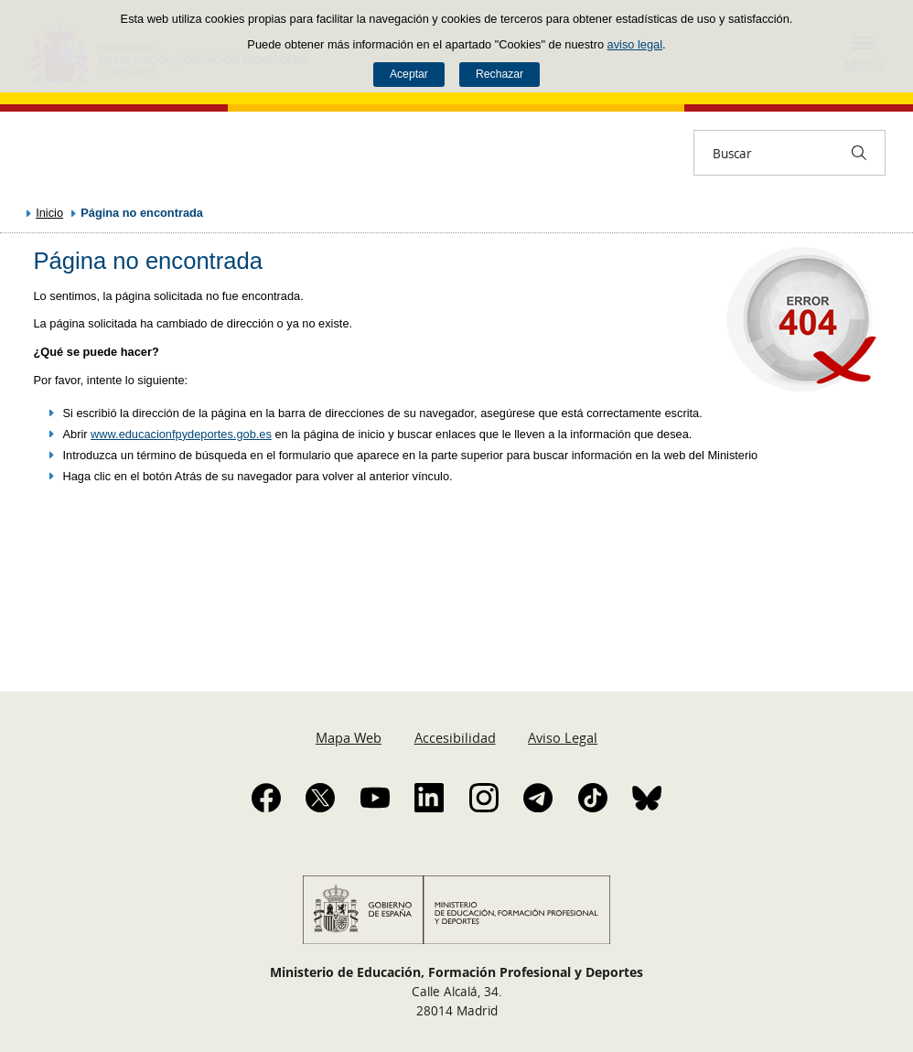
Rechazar (499, 74)
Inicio (49, 213)
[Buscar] (859, 152)
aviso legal (634, 44)
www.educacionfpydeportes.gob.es (181, 434)
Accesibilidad (455, 737)
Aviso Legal (562, 737)
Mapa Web (348, 737)
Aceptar (409, 74)
